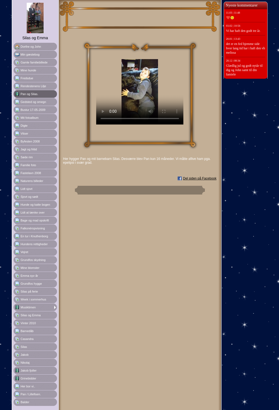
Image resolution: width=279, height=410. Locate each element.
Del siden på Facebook (200, 178)
